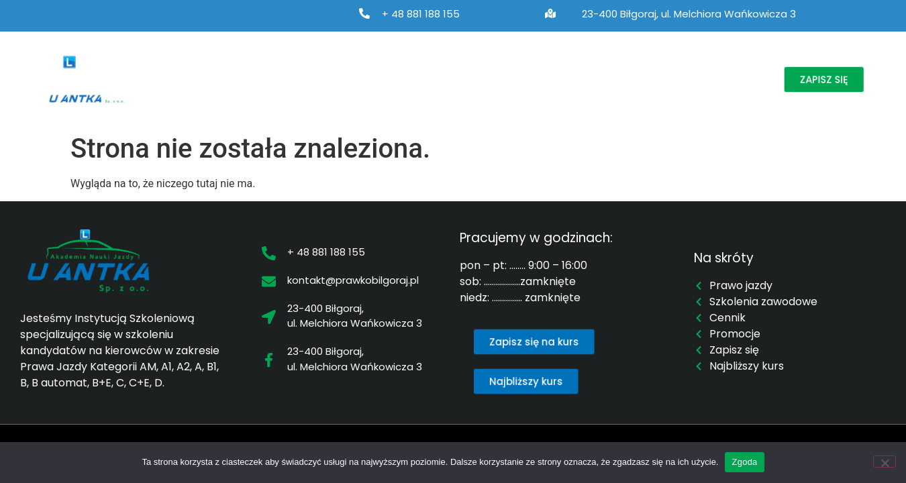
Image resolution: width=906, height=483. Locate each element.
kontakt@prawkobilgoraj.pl (353, 280)
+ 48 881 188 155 (421, 14)
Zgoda (744, 462)
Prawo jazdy (272, 79)
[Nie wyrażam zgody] (884, 461)
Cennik (590, 79)
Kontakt (725, 79)
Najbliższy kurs (512, 79)
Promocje (657, 79)
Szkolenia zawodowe (393, 79)
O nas (187, 79)
